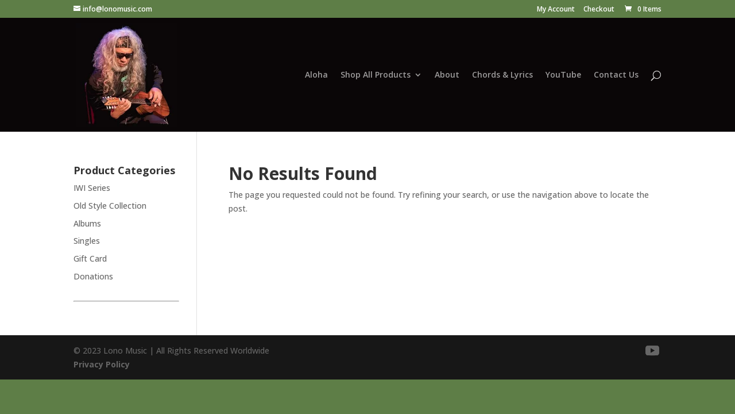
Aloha (316, 75)
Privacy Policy (102, 364)
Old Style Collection (110, 205)
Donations (93, 276)
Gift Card (90, 258)
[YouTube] (652, 351)
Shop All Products (376, 75)
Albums (87, 223)
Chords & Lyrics (502, 75)
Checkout (598, 10)
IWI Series (92, 187)
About (447, 75)
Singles (87, 240)
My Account (556, 10)
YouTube (563, 75)
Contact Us (616, 75)
